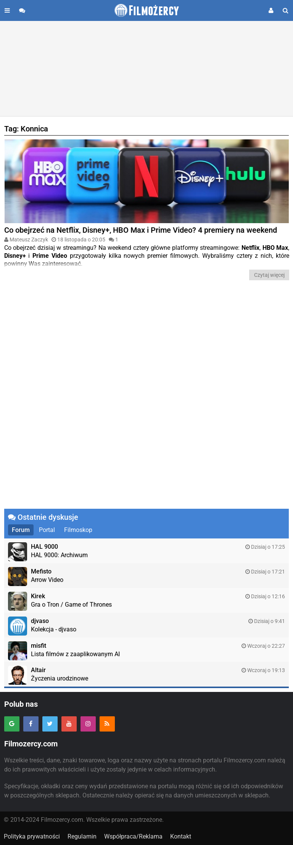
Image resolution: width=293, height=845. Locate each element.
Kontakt (180, 836)
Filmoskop (78, 530)
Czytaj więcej (269, 275)
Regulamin (82, 836)
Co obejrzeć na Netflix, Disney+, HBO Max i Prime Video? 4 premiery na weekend (140, 230)
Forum (21, 530)
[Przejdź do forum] (22, 10)
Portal (47, 530)
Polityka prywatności (32, 836)
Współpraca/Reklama (133, 836)
